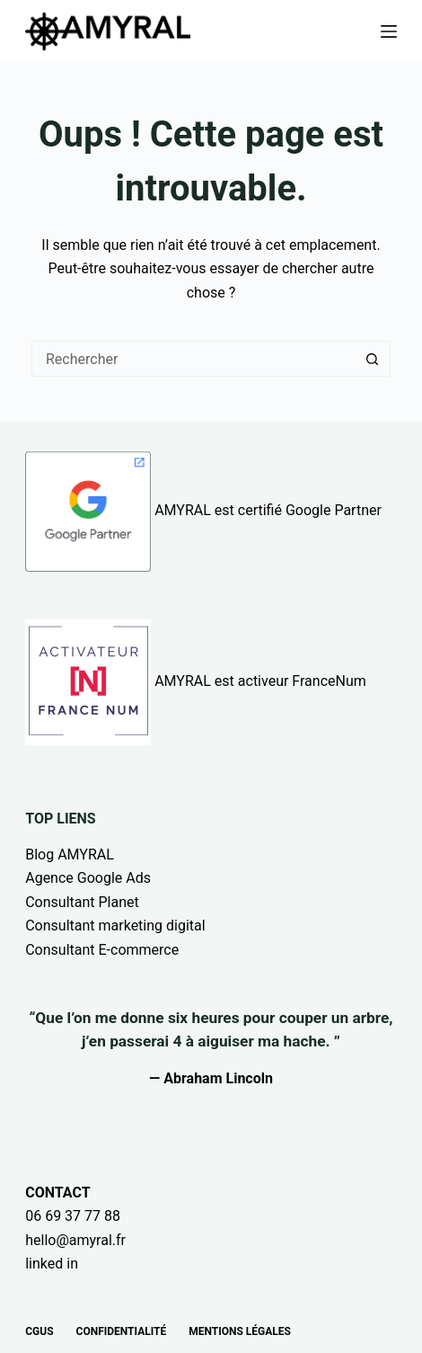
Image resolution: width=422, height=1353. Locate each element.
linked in (51, 1263)
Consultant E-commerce (102, 949)
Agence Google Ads (88, 877)
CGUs (39, 1331)
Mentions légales (240, 1331)
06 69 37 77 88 (72, 1215)
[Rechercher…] (193, 359)
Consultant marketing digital (115, 925)
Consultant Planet (82, 902)
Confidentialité (121, 1331)
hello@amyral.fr (75, 1240)
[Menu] (389, 31)
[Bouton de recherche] (373, 359)
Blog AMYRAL (69, 854)
